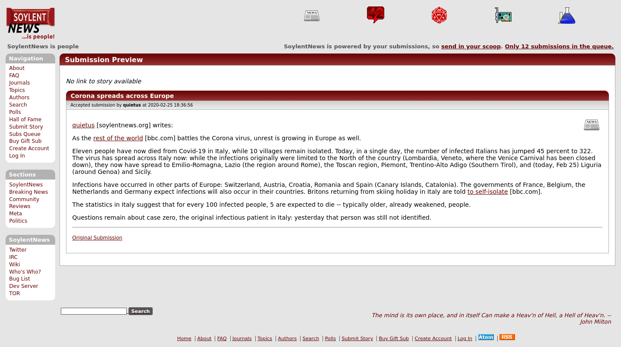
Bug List (19, 279)
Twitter (17, 250)
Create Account (29, 148)
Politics (18, 221)
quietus (83, 125)
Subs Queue (25, 134)
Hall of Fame (25, 120)
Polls (15, 112)
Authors (19, 98)
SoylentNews (30, 23)
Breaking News (28, 192)
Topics (17, 90)
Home (184, 338)
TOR (14, 293)
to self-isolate (487, 191)
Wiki (14, 265)
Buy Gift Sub (25, 141)
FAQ (14, 76)
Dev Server (23, 286)
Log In (17, 156)
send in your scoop (471, 46)
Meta (15, 214)
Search (18, 105)
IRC (13, 257)
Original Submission (97, 238)
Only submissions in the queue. (559, 46)
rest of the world (118, 138)
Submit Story (26, 127)
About (17, 68)
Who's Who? (25, 272)
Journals (19, 83)
